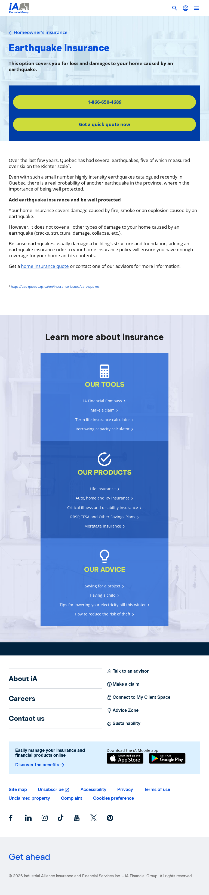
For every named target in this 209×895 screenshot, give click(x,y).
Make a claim (123, 684)
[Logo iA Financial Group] (19, 8)
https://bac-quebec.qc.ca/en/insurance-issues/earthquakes (55, 286)
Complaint (71, 798)
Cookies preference (113, 798)
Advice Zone (123, 710)
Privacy (125, 789)
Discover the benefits (40, 765)
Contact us (27, 718)
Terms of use (157, 789)
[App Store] (125, 758)
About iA (23, 678)
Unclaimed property (29, 798)
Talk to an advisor (128, 671)
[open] (196, 8)
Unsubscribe (51, 789)
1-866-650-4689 (105, 102)
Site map (18, 789)
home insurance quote (45, 266)
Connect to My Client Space (138, 697)
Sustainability (123, 723)
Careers (22, 698)
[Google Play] (167, 758)
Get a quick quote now (104, 124)
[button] (185, 8)
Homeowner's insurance (38, 32)
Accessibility (93, 789)
